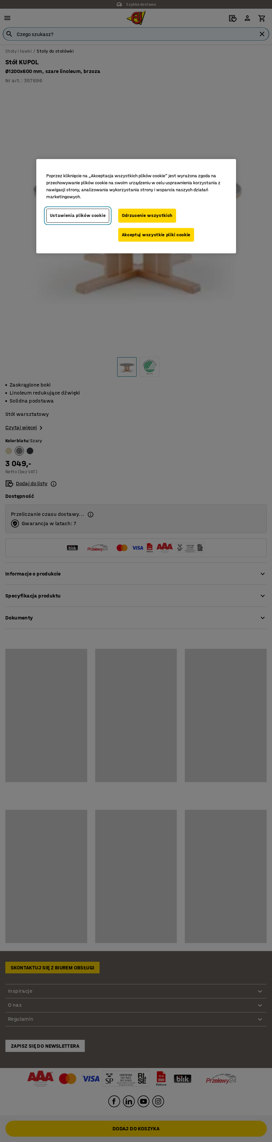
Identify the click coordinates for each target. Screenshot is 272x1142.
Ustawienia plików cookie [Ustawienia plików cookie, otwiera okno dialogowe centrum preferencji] (78, 215)
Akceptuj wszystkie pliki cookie (156, 235)
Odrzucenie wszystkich (147, 215)
